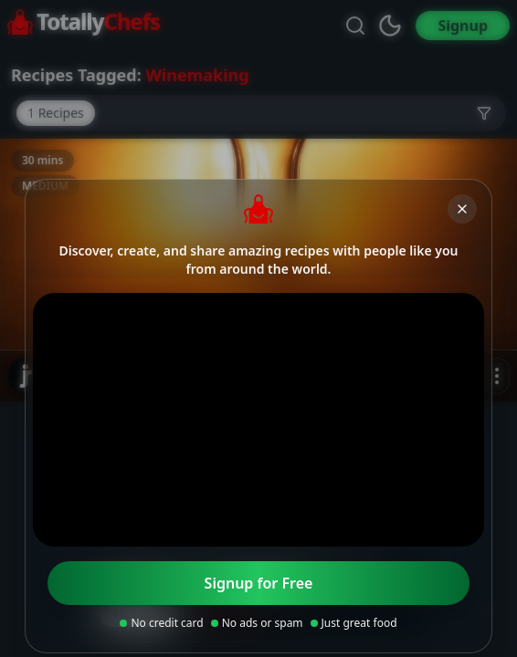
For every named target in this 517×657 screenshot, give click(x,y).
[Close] (462, 209)
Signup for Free (259, 583)
